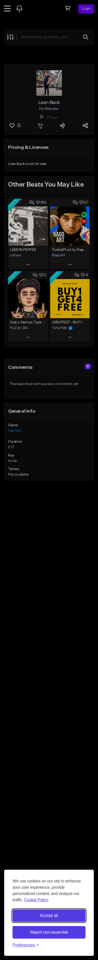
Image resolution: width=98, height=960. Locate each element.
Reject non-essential (49, 932)
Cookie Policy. (36, 900)
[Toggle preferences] (26, 945)
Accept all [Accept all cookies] (49, 915)
